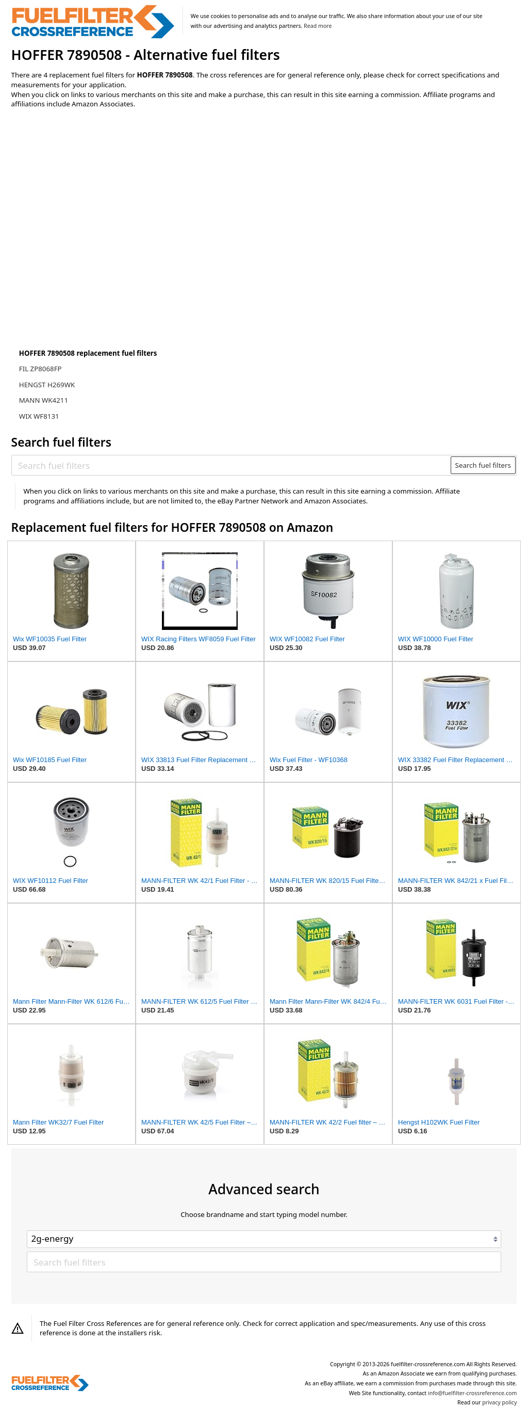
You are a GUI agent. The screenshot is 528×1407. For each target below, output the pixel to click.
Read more (318, 25)
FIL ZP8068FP (40, 368)
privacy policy (499, 1402)
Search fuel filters (483, 465)
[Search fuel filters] (231, 465)
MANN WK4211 (43, 400)
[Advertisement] (96, 202)
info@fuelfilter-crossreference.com (472, 1393)
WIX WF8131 (39, 416)
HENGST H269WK (47, 384)
